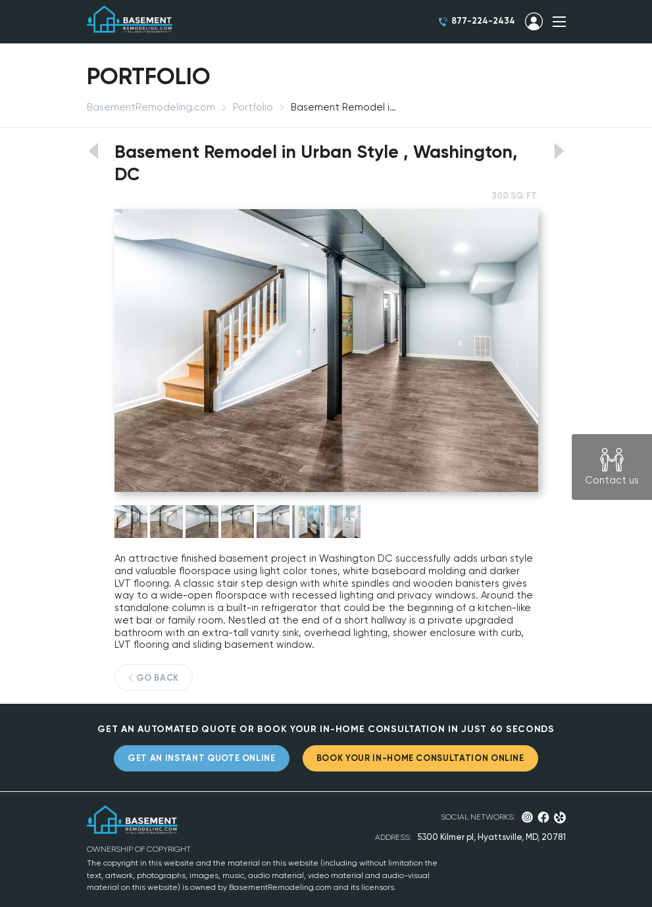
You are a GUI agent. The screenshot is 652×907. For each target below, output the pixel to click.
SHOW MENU (559, 21)
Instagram (527, 817)
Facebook (543, 817)
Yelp (559, 817)
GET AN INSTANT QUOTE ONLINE (202, 758)
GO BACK (158, 678)
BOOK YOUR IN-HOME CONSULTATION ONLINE (420, 758)
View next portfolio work (559, 151)
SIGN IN (534, 22)
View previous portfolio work (93, 151)
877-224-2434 (483, 21)
